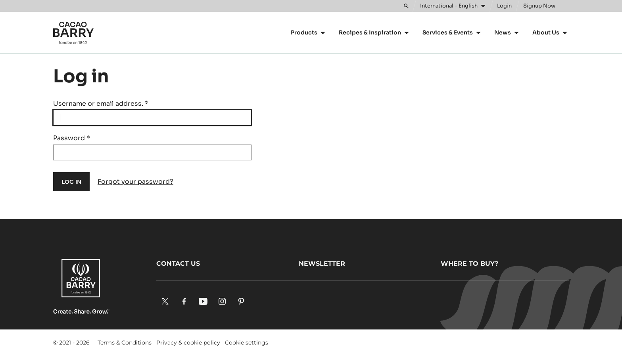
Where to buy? (469, 263)
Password (71, 138)
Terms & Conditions (125, 342)
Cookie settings (246, 342)
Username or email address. (100, 103)
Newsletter (322, 263)
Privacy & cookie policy (188, 342)
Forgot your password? (135, 181)
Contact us (178, 263)
